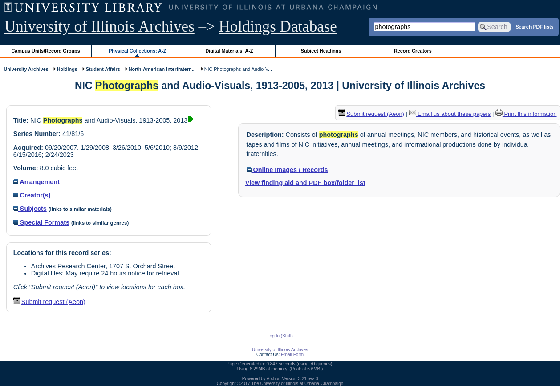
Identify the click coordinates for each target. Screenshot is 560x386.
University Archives (26, 69)
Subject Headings (321, 50)
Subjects (30, 208)
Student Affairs (103, 69)
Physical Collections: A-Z (137, 50)
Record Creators (413, 50)
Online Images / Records (287, 169)
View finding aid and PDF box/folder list (305, 182)
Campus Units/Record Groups (46, 50)
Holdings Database (278, 26)
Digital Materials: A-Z (229, 50)
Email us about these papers (450, 114)
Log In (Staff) (280, 335)
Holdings (67, 69)
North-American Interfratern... (162, 69)
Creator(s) (32, 195)
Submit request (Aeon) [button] (49, 301)
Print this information (526, 114)
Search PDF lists (534, 26)
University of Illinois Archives (99, 26)
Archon (274, 378)
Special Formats (41, 222)
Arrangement (36, 181)
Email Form (292, 354)
